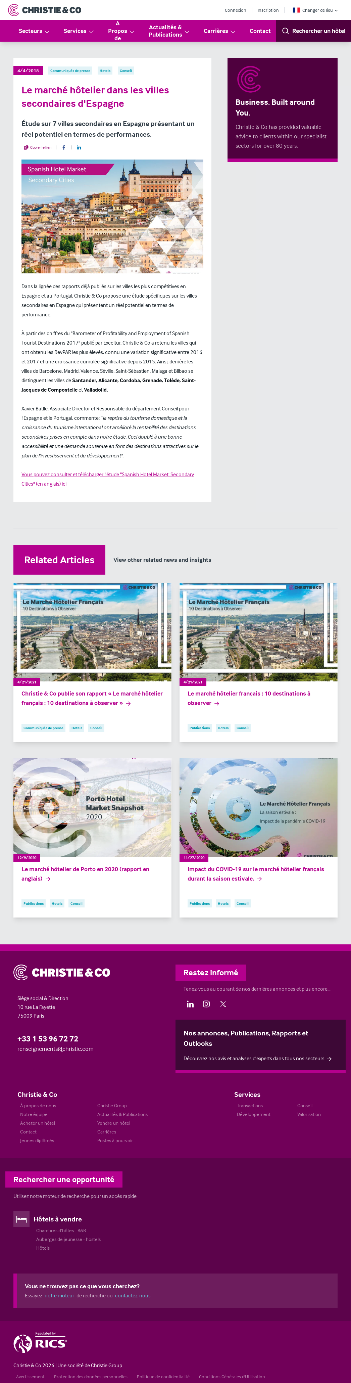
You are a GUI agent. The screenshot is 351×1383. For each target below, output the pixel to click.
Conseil (304, 1105)
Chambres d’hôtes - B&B (61, 1230)
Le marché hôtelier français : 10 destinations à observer (249, 698)
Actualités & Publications (169, 31)
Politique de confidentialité (163, 1376)
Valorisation (309, 1114)
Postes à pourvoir (115, 1140)
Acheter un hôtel (37, 1123)
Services (79, 31)
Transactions (250, 1105)
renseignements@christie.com (55, 1049)
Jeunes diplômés (37, 1140)
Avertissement (30, 1376)
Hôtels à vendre (58, 1218)
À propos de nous (38, 1105)
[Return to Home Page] (44, 10)
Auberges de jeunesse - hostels (68, 1239)
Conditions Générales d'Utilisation (232, 1376)
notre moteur (59, 1295)
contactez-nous (133, 1295)
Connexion (235, 10)
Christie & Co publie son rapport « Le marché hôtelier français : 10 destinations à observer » (92, 698)
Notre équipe (34, 1114)
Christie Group (112, 1105)
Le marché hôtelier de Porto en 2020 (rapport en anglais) (85, 874)
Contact (260, 31)
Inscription (268, 10)
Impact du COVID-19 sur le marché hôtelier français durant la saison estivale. (256, 874)
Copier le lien (37, 147)
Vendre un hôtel (113, 1123)
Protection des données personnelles (91, 1376)
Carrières (220, 31)
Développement (253, 1114)
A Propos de (121, 30)
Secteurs (34, 31)
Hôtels (43, 1248)
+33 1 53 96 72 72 (47, 1038)
